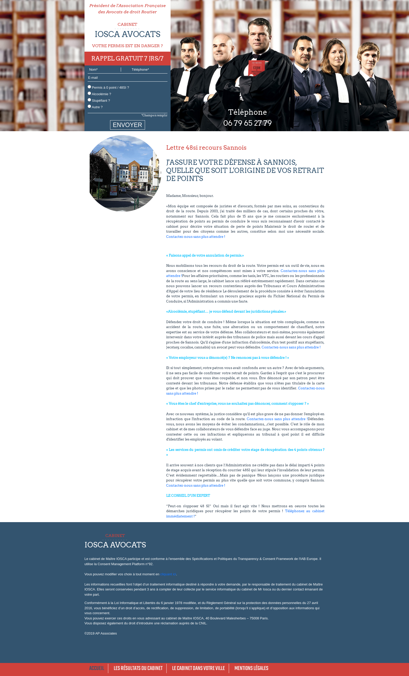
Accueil (96, 668)
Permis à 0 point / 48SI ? (108, 87)
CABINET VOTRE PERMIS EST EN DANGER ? (128, 35)
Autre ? (95, 107)
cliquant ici (168, 574)
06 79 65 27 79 (247, 123)
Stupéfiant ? (99, 100)
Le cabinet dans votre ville (198, 668)
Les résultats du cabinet (138, 668)
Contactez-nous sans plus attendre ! (195, 237)
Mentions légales (251, 668)
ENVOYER (127, 125)
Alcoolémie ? (99, 94)
